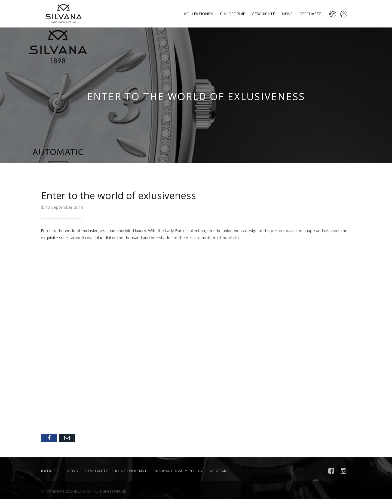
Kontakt (219, 472)
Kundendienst (131, 472)
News (287, 13)
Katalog (50, 472)
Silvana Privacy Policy (178, 472)
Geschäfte (310, 13)
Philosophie (232, 13)
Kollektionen (198, 13)
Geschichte (263, 13)
